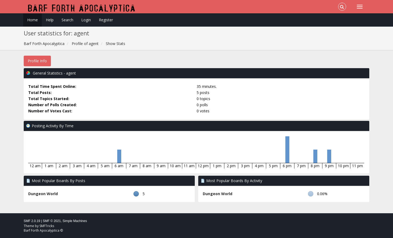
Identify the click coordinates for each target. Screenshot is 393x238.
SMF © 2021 (52, 221)
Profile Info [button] (37, 60)
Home (32, 19)
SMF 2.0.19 (32, 221)
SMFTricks (46, 226)
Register (106, 19)
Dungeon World (43, 193)
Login (86, 19)
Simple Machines (75, 221)
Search (67, 19)
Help (50, 19)
